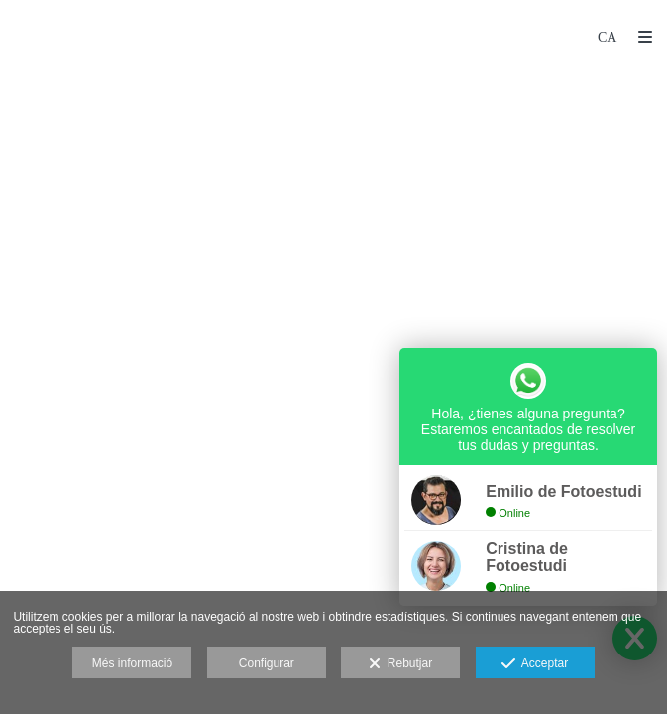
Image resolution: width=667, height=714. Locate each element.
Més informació (132, 663)
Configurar (266, 663)
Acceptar (534, 664)
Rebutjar (400, 664)
